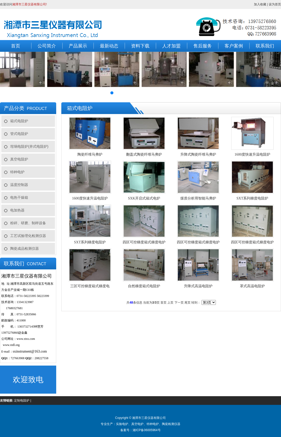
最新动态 (109, 45)
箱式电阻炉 (19, 121)
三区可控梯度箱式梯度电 (90, 286)
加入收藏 (260, 4)
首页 (15, 45)
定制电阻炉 (21, 400)
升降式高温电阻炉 (198, 286)
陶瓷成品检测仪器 (24, 248)
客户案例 (234, 45)
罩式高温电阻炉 (252, 286)
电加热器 (17, 210)
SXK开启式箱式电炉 (144, 198)
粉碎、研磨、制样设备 (28, 223)
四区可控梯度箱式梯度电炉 (144, 242)
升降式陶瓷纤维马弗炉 (198, 154)
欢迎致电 (28, 379)
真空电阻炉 (19, 159)
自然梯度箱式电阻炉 (144, 286)
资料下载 (140, 45)
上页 (170, 302)
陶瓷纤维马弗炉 (89, 154)
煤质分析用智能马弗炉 (198, 198)
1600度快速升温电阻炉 (252, 154)
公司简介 (47, 45)
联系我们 (265, 45)
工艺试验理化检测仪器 (28, 236)
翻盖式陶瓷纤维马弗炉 (144, 154)
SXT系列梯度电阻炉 (252, 198)
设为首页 (275, 4)
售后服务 (202, 45)
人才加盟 (171, 45)
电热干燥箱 (19, 197)
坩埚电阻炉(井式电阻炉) (29, 146)
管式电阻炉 (19, 134)
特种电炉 (17, 172)
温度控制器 (19, 185)
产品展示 (78, 45)
